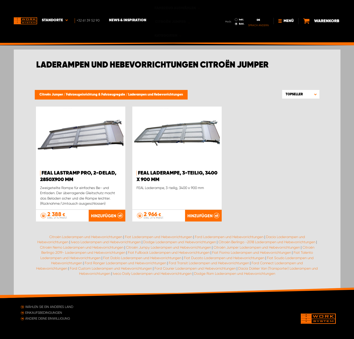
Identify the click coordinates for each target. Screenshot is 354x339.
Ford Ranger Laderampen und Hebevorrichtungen (125, 263)
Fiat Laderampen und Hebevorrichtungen (158, 237)
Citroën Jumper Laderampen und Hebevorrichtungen (257, 247)
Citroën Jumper (51, 94)
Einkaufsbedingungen (43, 312)
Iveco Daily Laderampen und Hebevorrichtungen (152, 273)
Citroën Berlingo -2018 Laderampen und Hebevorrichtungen (266, 242)
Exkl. (241, 11)
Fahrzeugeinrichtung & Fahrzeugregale (96, 94)
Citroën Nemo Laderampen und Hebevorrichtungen (81, 247)
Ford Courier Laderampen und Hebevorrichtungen (195, 268)
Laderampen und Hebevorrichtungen (155, 94)
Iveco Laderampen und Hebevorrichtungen (106, 242)
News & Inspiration (127, 7)
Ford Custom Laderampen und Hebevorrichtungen (111, 268)
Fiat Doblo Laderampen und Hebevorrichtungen (142, 258)
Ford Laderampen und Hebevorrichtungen (229, 237)
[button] (300, 94)
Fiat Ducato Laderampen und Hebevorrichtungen (224, 258)
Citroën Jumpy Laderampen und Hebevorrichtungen (168, 247)
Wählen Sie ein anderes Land (49, 307)
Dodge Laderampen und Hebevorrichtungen (179, 242)
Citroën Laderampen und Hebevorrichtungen (85, 237)
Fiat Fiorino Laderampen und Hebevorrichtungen (251, 252)
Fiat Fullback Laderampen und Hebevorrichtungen (169, 252)
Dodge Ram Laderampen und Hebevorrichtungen (234, 273)
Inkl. (241, 6)
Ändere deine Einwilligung (47, 318)
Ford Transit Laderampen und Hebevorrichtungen (209, 263)
